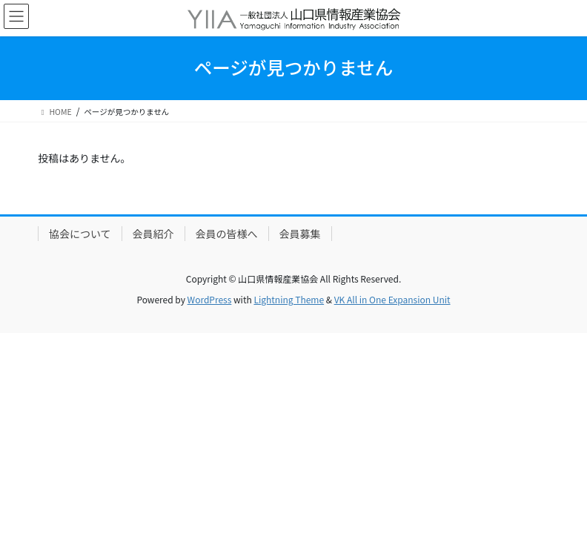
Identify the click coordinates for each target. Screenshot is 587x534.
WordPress (210, 299)
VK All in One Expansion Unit (392, 299)
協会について (80, 233)
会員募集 (300, 233)
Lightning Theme (288, 299)
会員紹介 (153, 233)
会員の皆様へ (227, 233)
